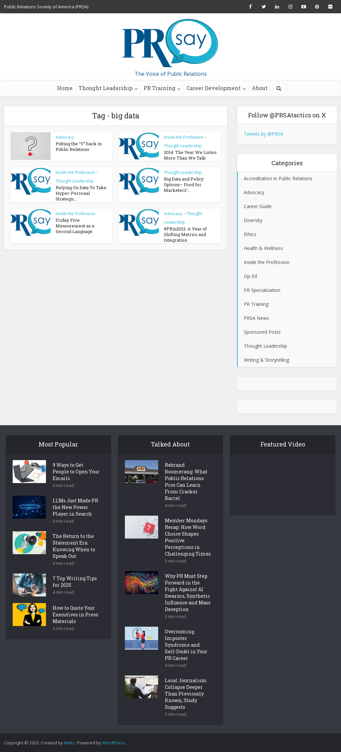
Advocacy (65, 137)
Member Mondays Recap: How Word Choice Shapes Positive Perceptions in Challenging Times (188, 548)
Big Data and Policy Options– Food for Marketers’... (184, 184)
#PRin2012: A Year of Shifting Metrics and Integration (185, 234)
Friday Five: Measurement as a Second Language (75, 225)
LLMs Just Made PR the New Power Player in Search (75, 519)
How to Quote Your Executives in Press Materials (75, 626)
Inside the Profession (183, 137)
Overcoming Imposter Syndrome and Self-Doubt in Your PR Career (186, 656)
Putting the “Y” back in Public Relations (79, 146)
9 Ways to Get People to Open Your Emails (76, 483)
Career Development (213, 87)
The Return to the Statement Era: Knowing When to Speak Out (74, 558)
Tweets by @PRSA (263, 134)
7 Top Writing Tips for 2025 (75, 593)
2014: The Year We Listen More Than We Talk (190, 155)
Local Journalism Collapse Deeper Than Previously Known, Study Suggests (186, 705)
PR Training (159, 87)
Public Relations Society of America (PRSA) (46, 7)
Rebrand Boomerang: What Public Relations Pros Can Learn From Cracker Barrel (186, 493)
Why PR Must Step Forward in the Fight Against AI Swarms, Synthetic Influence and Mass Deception (187, 604)
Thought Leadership (106, 87)
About (260, 87)
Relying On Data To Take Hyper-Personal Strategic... (81, 193)
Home (65, 87)
